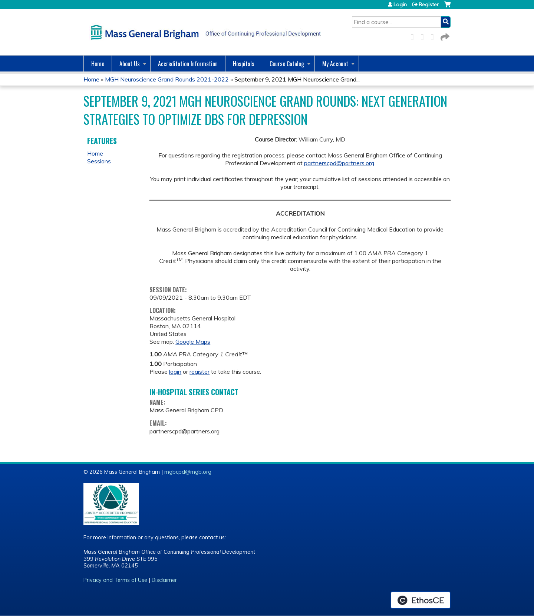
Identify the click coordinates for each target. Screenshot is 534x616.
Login (400, 4)
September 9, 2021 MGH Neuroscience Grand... (297, 79)
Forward (444, 35)
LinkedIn (434, 35)
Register (429, 4)
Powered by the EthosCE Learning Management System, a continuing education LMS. (420, 600)
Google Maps (192, 341)
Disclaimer (164, 580)
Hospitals (243, 63)
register (199, 371)
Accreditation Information (188, 63)
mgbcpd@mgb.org (187, 472)
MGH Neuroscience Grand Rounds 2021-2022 (167, 79)
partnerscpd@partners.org (339, 163)
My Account (335, 63)
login (175, 371)
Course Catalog (287, 63)
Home (97, 63)
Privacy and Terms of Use (115, 580)
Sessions (99, 161)
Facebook (414, 35)
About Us (129, 63)
